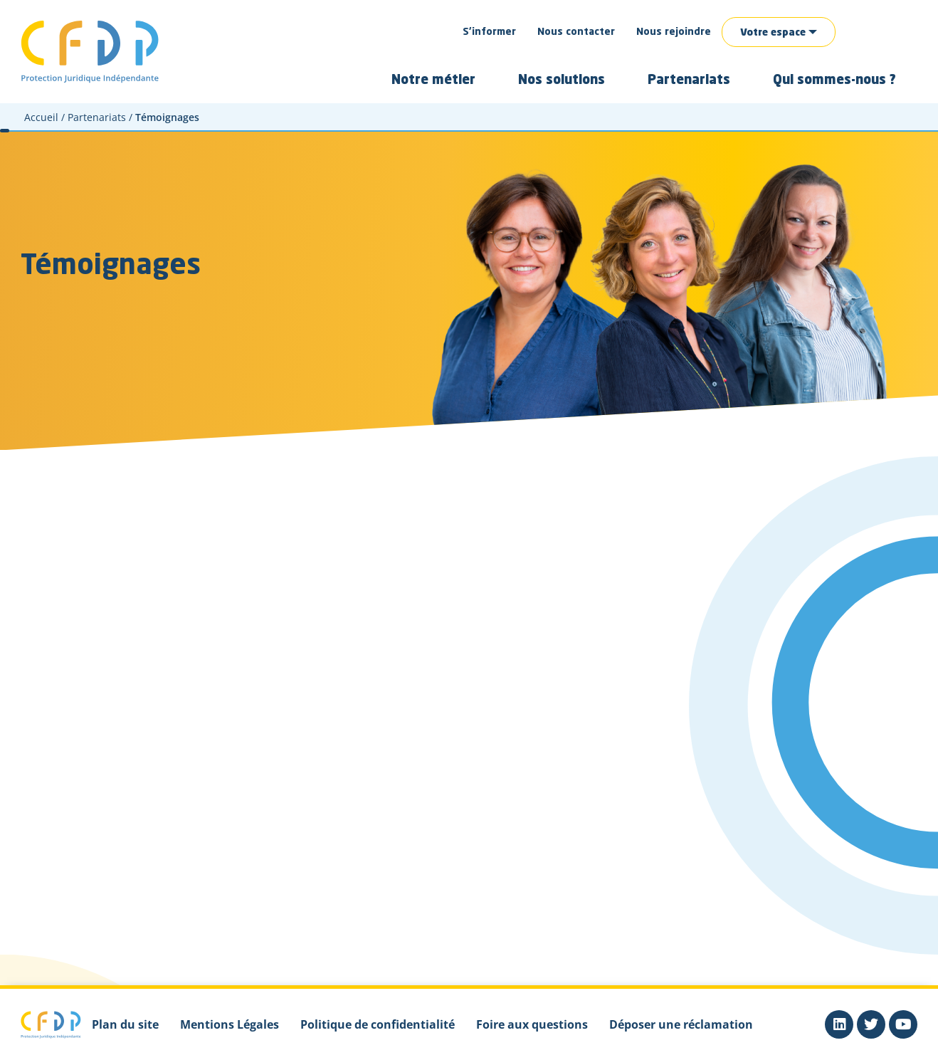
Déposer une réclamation (681, 1024)
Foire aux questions (532, 1024)
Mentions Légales (229, 1024)
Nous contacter (576, 32)
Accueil (41, 117)
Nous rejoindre (673, 32)
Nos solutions (561, 80)
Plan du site (125, 1024)
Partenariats (689, 80)
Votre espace (773, 33)
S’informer (489, 32)
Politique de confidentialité (377, 1024)
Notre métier (433, 80)
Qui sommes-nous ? (834, 80)
